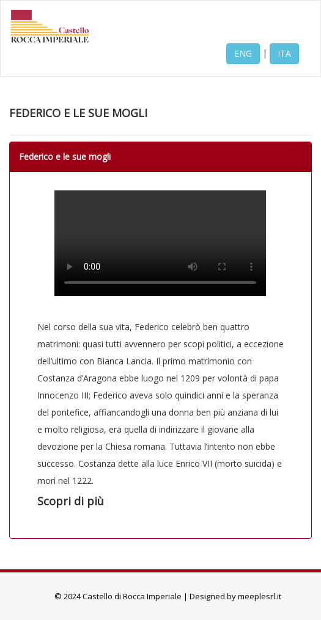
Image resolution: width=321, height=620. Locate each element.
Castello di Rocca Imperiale (132, 596)
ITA (284, 53)
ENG (243, 53)
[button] (160, 502)
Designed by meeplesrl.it (235, 596)
